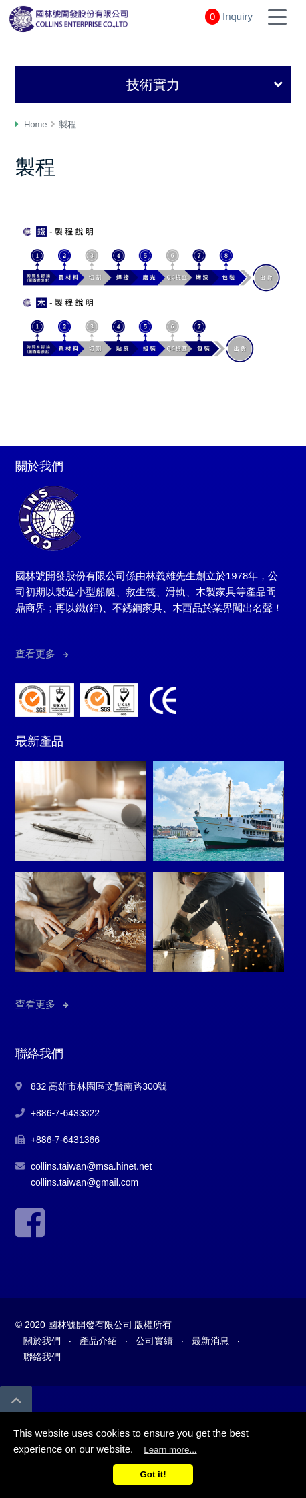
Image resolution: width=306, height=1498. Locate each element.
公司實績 (154, 1340)
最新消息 (210, 1340)
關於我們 (42, 1340)
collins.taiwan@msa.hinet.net (91, 1166)
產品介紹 (98, 1340)
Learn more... (170, 1450)
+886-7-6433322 (65, 1113)
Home (35, 124)
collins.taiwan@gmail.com (84, 1182)
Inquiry (237, 16)
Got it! (153, 1474)
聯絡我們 (42, 1356)
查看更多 (35, 653)
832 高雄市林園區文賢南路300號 (99, 1086)
